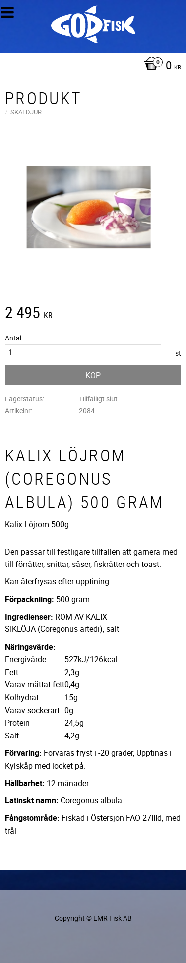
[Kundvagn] (90, 66)
